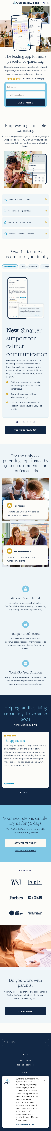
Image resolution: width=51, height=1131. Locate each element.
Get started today (25, 843)
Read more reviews (25, 725)
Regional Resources (25, 1065)
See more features (25, 430)
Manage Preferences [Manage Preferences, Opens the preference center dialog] (25, 1124)
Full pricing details (25, 851)
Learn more (25, 1011)
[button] (17, 422)
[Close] (44, 1080)
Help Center (25, 1060)
